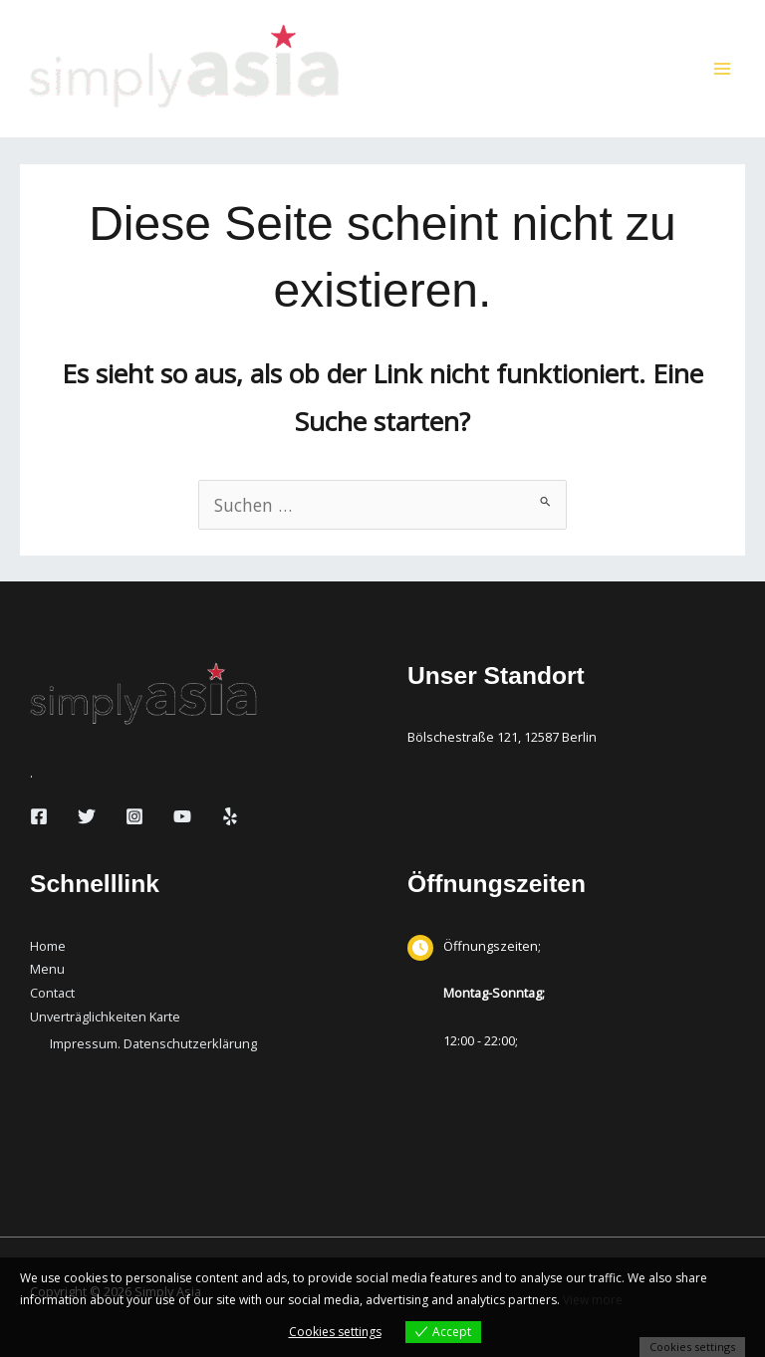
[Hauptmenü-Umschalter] (722, 69)
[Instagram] (134, 816)
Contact (52, 993)
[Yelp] (230, 816)
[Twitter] (87, 816)
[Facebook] (39, 816)
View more (593, 1299)
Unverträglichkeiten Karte (105, 1016)
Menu (47, 969)
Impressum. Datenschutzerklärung (153, 1043)
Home (48, 946)
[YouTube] (182, 816)
